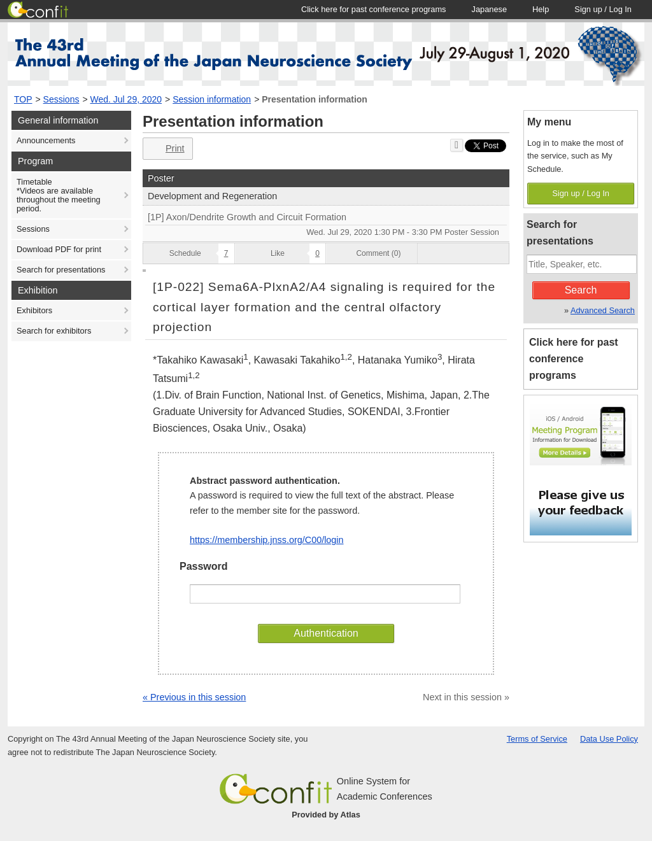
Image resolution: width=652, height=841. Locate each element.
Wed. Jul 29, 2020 (126, 99)
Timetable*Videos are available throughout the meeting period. (59, 195)
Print (166, 149)
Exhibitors (34, 310)
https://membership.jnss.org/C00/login (267, 540)
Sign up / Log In (580, 193)
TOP (23, 99)
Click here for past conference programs (573, 359)
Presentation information (314, 99)
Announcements (46, 140)
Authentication (326, 633)
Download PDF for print (59, 249)
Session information (212, 99)
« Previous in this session (194, 697)
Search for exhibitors (54, 331)
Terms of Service (537, 739)
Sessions (61, 99)
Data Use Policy (609, 739)
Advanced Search (602, 310)
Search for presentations (61, 269)
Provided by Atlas (326, 814)
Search (581, 290)
